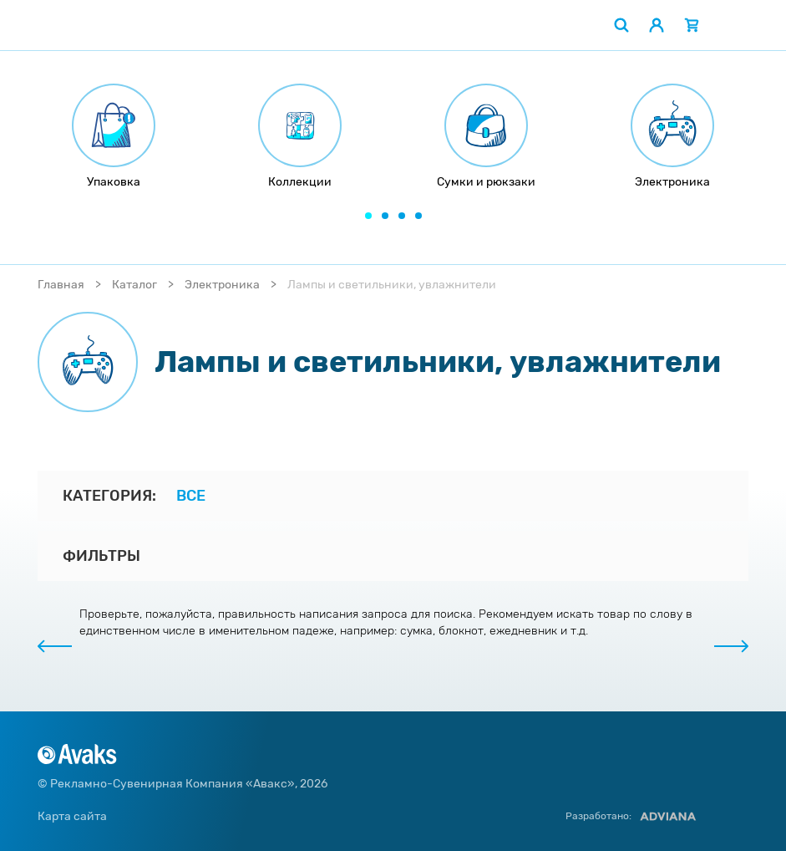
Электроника (222, 285)
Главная (61, 285)
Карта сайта (72, 816)
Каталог (134, 285)
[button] (368, 215)
